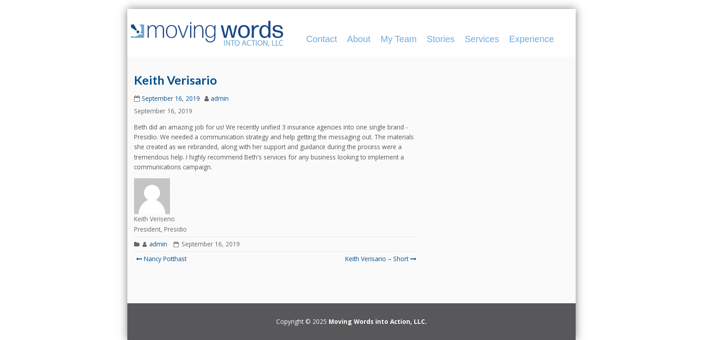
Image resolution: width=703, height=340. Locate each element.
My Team (399, 39)
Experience (531, 39)
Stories (441, 39)
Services (481, 39)
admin (220, 98)
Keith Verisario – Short (380, 258)
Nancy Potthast (161, 258)
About (358, 39)
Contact (321, 39)
